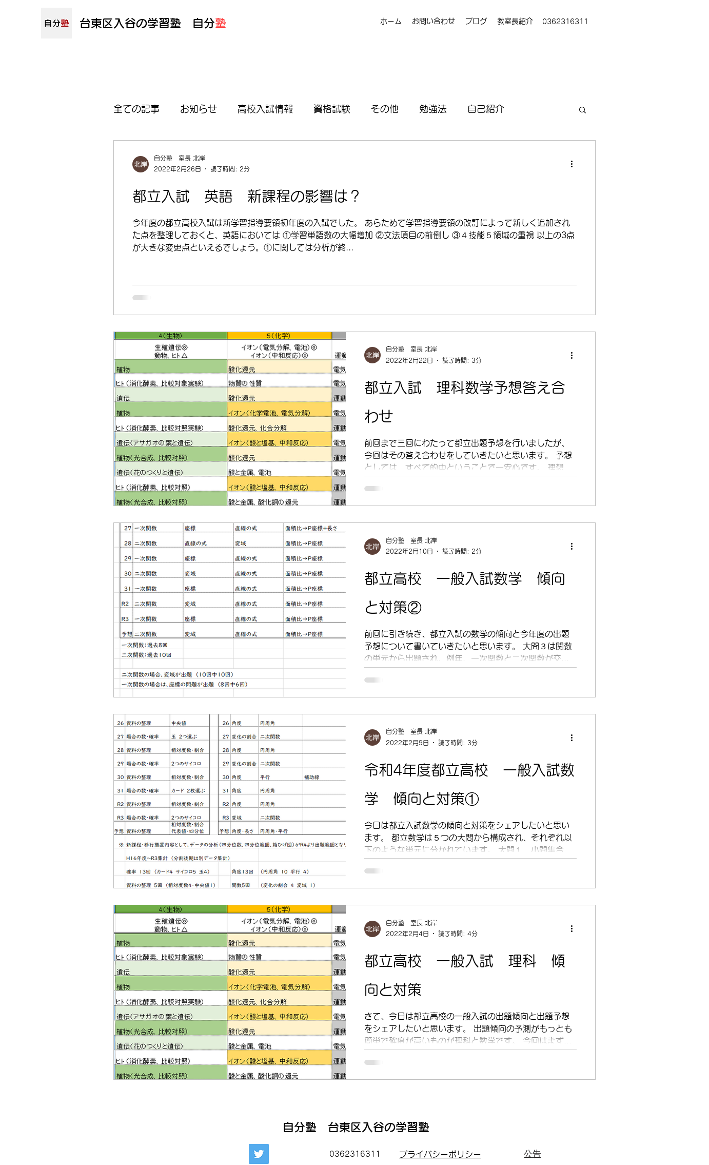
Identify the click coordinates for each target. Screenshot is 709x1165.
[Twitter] (259, 1154)
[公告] (532, 1154)
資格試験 (331, 108)
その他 (385, 108)
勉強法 (433, 108)
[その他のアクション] (575, 164)
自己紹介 (485, 108)
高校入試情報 (265, 108)
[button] (582, 110)
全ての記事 (136, 108)
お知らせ (198, 108)
